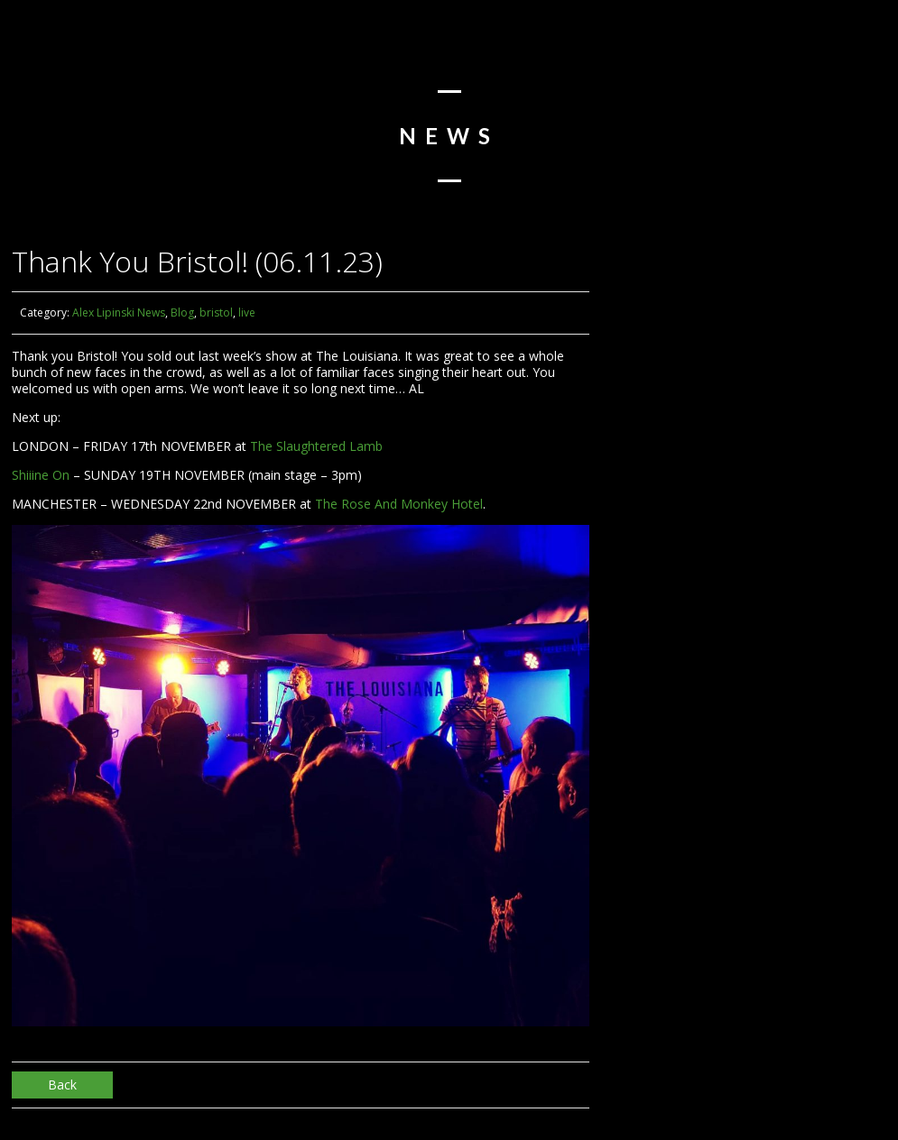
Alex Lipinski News (118, 312)
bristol (216, 312)
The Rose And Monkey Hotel (399, 503)
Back (62, 1084)
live (246, 312)
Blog (182, 312)
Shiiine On (40, 474)
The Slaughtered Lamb (316, 446)
